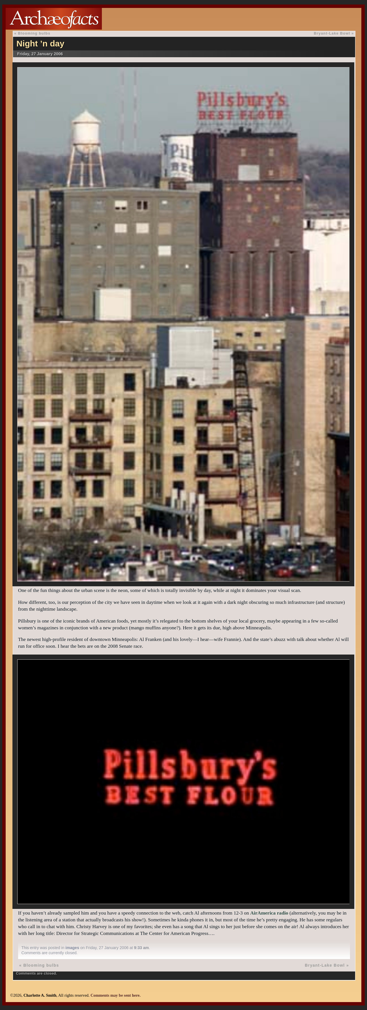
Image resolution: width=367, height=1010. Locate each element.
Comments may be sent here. (116, 995)
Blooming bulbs (34, 33)
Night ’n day (40, 43)
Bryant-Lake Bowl (332, 33)
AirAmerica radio (269, 913)
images (72, 947)
